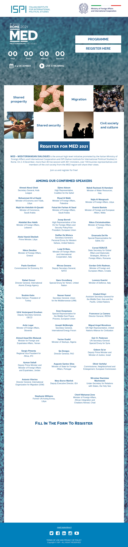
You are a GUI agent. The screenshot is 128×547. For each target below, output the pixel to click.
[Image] (64, 77)
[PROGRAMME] (98, 39)
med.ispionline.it (64, 527)
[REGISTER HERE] (98, 49)
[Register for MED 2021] (64, 146)
